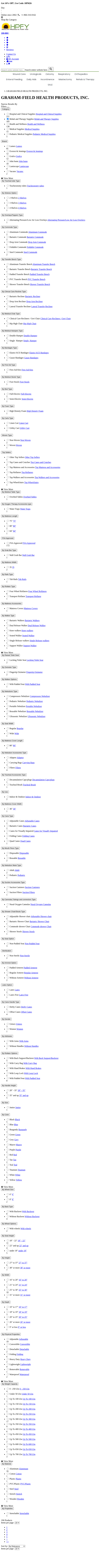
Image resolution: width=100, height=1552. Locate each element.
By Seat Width (7, 724)
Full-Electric (15, 394)
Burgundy (14, 1129)
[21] (8, 1285)
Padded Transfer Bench (19, 274)
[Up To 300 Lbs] (8, 1419)
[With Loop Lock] (8, 1073)
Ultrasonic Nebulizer (18, 716)
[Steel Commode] (8, 252)
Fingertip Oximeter (18, 672)
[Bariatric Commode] (8, 237)
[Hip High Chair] (8, 323)
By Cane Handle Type (10, 1002)
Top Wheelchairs (17, 482)
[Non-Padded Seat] (8, 943)
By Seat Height (8, 1236)
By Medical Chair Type (11, 314)
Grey (12, 1140)
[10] (8, 1307)
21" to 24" (14, 1285)
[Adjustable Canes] (8, 821)
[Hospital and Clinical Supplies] (8, 114)
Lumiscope (14, 166)
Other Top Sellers (17, 457)
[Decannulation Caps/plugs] (8, 779)
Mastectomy (65, 79)
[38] (8, 1267)
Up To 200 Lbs (16, 1409)
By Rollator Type (8, 586)
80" (11, 526)
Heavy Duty (15, 1359)
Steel (12, 1489)
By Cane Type (7, 816)
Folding (13, 1354)
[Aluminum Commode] (8, 232)
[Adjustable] (8, 1339)
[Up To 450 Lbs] (8, 1434)
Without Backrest (17, 1216)
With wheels (15, 1228)
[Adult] (8, 870)
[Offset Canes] (8, 1012)
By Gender (6, 1019)
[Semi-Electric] (8, 399)
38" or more (15, 1268)
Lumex (12, 146)
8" (10, 1199)
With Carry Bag (16, 1063)
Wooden (13, 1499)
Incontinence (47, 79)
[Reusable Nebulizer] (8, 711)
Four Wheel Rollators (19, 591)
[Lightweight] (8, 1364)
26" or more (15, 1322)
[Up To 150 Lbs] (8, 1404)
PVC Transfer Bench (18, 279)
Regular (13, 728)
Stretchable (14, 1513)
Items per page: (7, 1523)
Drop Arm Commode (18, 242)
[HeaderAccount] (12, 59)
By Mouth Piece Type (10, 848)
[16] (8, 1280)
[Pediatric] (8, 875)
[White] (8, 1175)
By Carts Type (7, 418)
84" (11, 531)
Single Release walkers (19, 640)
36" (11, 809)
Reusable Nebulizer (18, 711)
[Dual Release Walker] (8, 625)
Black (12, 1119)
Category (5, 109)
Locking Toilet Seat (18, 660)
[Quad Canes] (8, 841)
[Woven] (8, 445)
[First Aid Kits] (8, 370)
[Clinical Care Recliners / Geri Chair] (8, 318)
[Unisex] (8, 1024)
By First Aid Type (8, 365)
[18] (8, 1240)
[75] (8, 521)
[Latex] (8, 990)
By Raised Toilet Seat (10, 655)
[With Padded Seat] (8, 684)
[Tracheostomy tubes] (8, 186)
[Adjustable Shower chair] (8, 916)
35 (11, 567)
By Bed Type (7, 389)
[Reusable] (8, 858)
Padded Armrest (16, 968)
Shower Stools (16, 931)
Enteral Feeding (14, 79)
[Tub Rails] (8, 579)
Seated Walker (16, 635)
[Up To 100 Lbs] (8, 1399)
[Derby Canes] (8, 1007)
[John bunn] (8, 161)
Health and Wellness (18, 124)
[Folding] (8, 1354)
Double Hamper (16, 336)
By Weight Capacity (9, 1384)
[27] (8, 1262)
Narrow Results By (9, 104)
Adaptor (12, 757)
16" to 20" (14, 1280)
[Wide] (8, 733)
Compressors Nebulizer (19, 696)
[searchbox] (12, 70)
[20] (8, 1317)
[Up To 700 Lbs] (8, 1454)
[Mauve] (8, 1144)
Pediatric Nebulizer (18, 701)
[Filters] (8, 767)
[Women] (8, 1029)
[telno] (8, 56)
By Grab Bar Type (9, 550)
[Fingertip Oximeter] (8, 672)
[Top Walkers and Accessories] (8, 477)
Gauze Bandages (17, 358)
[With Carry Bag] (8, 1063)
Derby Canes (15, 1007)
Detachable (14, 1349)
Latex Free (14, 995)
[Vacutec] (8, 171)
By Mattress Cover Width (12, 804)
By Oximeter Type (9, 667)
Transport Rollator (17, 596)
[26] (8, 1322)
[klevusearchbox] (51, 69)
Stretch (12, 1494)
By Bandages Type (9, 348)
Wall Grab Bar (16, 555)
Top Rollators (15, 472)
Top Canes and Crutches (20, 462)
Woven (12, 445)
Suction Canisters (17, 887)
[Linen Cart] (8, 423)
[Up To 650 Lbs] (8, 1449)
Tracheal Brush (16, 785)
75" (11, 521)
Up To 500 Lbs (16, 1439)
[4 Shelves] (8, 208)
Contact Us (11, 54)
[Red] (8, 1154)
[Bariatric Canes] (8, 826)
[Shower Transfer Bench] (8, 284)
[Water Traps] (8, 509)
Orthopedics (81, 74)
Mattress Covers (16, 608)
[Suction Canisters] (8, 887)
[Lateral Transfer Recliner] (8, 306)
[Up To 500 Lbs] (8, 1439)
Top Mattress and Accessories (22, 467)
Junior (12, 1107)
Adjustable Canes (16, 821)
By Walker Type (8, 616)
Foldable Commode (18, 247)
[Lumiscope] (8, 166)
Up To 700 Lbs (16, 1454)
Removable (14, 1369)
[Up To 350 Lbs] (8, 1424)
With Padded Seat (17, 684)
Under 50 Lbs (15, 1394)
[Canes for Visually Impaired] (8, 831)
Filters (12, 768)
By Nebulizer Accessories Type (14, 753)
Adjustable (13, 1339)
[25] (8, 1290)
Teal (11, 1165)
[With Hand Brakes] (8, 1068)
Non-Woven (15, 440)
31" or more (15, 1295)
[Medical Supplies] (8, 129)
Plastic (12, 1479)
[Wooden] (8, 1499)
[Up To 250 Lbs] (8, 1414)
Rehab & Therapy (85, 79)
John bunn (14, 161)
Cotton (12, 1474)
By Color (5, 1115)
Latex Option (7, 985)
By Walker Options (9, 679)
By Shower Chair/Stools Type (13, 912)
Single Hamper (16, 341)
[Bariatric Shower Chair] (8, 921)
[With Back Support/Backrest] (8, 1058)
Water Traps (15, 509)
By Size (5, 1103)
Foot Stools (14, 382)
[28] (8, 1090)
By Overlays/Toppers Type (12, 215)
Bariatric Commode (18, 237)
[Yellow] (8, 1180)
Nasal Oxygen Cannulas (20, 904)
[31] (8, 1295)
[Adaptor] (8, 757)
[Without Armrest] (8, 977)
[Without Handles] (8, 1046)
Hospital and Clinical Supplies (22, 114)
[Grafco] (8, 156)
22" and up (14, 1246)
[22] (8, 1245)
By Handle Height (9, 1085)
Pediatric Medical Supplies (21, 134)
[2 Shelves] (8, 198)
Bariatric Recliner (17, 296)
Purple (12, 1150)
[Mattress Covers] (8, 608)
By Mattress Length (9, 516)
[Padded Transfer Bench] (8, 274)
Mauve (12, 1145)
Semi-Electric (15, 399)
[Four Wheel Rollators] (8, 591)
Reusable (13, 858)
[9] (8, 1327)
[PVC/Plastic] (8, 1484)
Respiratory (64, 74)
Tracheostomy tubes (18, 186)
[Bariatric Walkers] (8, 620)
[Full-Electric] (8, 394)
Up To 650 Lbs (16, 1449)
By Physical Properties (11, 1334)
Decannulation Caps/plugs (21, 780)
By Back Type (7, 1207)
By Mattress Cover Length (12, 741)
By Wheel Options (9, 1224)
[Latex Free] (8, 995)
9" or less (13, 1327)
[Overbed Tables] (8, 497)
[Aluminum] (8, 1468)
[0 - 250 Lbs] (8, 1389)
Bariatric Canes (16, 826)
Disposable (14, 853)
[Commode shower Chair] (8, 926)
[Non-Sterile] (8, 955)
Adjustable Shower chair (19, 916)
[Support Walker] (8, 645)
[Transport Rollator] (8, 596)
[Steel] (8, 1489)
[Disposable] (8, 853)
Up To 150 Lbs (16, 1404)
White (12, 1175)
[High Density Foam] (8, 411)
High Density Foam (18, 411)
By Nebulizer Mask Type (11, 865)
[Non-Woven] (8, 440)
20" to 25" (14, 1317)
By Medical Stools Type (11, 377)
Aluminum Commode (18, 232)
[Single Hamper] (8, 340)
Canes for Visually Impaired (21, 831)
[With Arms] (8, 1041)
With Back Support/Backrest (22, 1058)
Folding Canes (16, 836)
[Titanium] (8, 1170)
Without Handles (17, 1046)
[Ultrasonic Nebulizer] (8, 716)
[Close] (8, 107)
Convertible (15, 1344)
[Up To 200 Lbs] (8, 1409)
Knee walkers (15, 630)
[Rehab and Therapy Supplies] (8, 119)
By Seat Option (8, 939)
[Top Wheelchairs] (8, 482)
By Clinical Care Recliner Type (14, 292)
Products (6, 1520)
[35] (8, 567)
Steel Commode (16, 252)
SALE (50, 84)
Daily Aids (31, 79)
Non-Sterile (14, 956)
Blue (11, 1124)
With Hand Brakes (17, 1068)
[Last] (7, 1541)
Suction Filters (16, 892)
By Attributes (7, 1036)
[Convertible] (8, 1344)
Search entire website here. (36, 70)
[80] (8, 526)
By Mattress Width (9, 562)
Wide (12, 733)
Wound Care (19, 74)
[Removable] (8, 1369)
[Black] (8, 1119)
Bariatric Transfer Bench (20, 269)
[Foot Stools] (8, 382)
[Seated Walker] (8, 635)
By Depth (5, 1302)
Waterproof (14, 1374)
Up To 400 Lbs (16, 1429)
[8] (8, 1199)
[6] (8, 1194)
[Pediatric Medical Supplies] (8, 134)
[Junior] (8, 1107)
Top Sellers (6, 452)
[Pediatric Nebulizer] (8, 701)
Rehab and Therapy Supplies (22, 119)
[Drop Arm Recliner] (8, 301)
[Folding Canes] (8, 836)
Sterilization (6, 951)
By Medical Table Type (11, 492)
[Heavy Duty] (8, 1359)
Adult (11, 870)
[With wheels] (8, 1228)
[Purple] (8, 1149)
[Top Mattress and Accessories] (8, 467)
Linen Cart (14, 423)
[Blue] (8, 1124)
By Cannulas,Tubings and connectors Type (19, 899)
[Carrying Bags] (8, 762)
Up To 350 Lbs (16, 1424)
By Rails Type (7, 574)
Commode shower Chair (20, 926)
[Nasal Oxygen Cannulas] (8, 904)
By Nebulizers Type (9, 691)
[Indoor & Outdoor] (8, 797)
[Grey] (8, 1139)
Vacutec (13, 171)
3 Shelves (14, 203)
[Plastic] (8, 1479)
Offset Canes (15, 1012)
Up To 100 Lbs (16, 1399)
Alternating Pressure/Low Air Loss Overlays (28, 220)
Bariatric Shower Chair (19, 921)
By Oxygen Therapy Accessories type (16, 504)
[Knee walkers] (8, 630)
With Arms (14, 1041)
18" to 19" (14, 1312)
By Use (5, 792)
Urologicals (35, 74)
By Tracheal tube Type (11, 181)
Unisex (12, 1024)
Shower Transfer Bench (19, 284)
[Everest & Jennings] (8, 151)
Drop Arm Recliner (18, 301)
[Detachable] (8, 1349)
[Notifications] (9, 61)
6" (10, 1194)
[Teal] (8, 1165)
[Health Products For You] (50, 26)
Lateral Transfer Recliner (20, 306)
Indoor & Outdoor (17, 797)
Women (13, 1029)
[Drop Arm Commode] (8, 242)
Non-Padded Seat (17, 943)
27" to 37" (14, 1263)
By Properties (7, 1508)
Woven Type (7, 435)
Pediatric (13, 875)
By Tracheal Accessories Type (14, 775)
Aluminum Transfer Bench (20, 264)
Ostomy (50, 74)
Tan (11, 1160)
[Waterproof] (8, 1374)
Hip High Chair (16, 323)
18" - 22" (13, 1240)
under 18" (14, 1251)
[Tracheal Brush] (8, 784)
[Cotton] (8, 1473)
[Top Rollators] (8, 472)
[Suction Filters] (8, 892)
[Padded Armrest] (8, 967)
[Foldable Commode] (8, 247)
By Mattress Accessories (11, 604)
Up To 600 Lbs (16, 1444)
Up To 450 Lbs (16, 1434)
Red (11, 1155)
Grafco (12, 156)
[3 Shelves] (8, 203)
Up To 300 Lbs (16, 1419)
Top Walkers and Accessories (22, 477)
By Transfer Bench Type (11, 259)
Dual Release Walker (18, 625)
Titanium (13, 1170)
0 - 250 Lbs (14, 1389)
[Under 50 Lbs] (8, 1394)
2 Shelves (14, 198)
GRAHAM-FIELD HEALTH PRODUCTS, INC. (45, 97)
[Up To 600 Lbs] (8, 1444)
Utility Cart (14, 428)
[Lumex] (8, 146)
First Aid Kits (15, 370)
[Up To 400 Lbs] (8, 1429)
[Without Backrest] (8, 1216)
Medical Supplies (17, 129)
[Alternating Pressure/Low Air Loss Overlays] (8, 220)
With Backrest (16, 1211)
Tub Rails (14, 579)
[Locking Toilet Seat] (8, 660)
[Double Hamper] (8, 335)
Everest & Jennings (18, 151)
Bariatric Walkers (17, 620)
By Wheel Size (8, 1189)
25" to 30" (14, 1290)
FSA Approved (7, 538)
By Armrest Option (9, 963)
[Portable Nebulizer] (8, 706)
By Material (6, 1464)
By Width (5, 1275)
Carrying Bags (16, 762)
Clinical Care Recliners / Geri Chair (25, 318)
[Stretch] (8, 1494)
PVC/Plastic (15, 1484)
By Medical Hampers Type (12, 331)
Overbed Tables (16, 497)
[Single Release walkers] (8, 640)
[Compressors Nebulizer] (8, 696)
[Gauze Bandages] (8, 357)
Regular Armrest (17, 973)
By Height (6, 1258)
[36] (8, 809)
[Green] (8, 1134)
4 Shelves (14, 208)
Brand (4, 141)
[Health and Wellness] (8, 124)
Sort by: (4, 1546)
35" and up (14, 1095)
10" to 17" (14, 1307)
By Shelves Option (9, 193)
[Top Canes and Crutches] (8, 462)
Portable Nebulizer (17, 706)
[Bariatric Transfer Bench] (8, 269)
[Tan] (8, 1160)
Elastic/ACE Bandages (19, 353)
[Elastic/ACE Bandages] (8, 352)
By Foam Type (7, 406)
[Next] (7, 1539)
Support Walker (16, 646)
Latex (12, 990)
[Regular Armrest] (8, 972)
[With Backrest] (8, 1211)
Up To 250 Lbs (16, 1414)
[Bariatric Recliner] (8, 296)
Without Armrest (17, 978)
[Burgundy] (8, 1129)
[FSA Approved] (8, 543)
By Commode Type (9, 227)
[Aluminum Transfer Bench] (8, 264)
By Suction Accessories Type (13, 882)
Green (12, 1134)
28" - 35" (13, 1090)
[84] (8, 531)
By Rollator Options (9, 1053)
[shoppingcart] (52, 64)
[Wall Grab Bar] (8, 555)
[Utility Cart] (8, 428)
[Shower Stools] (8, 931)
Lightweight (15, 1364)
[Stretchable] (8, 1513)
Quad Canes (15, 841)
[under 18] (8, 1250)
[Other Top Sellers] (8, 457)
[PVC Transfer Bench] (8, 279)
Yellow (12, 1180)
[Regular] (8, 728)
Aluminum (13, 1469)
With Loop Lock (17, 1073)
